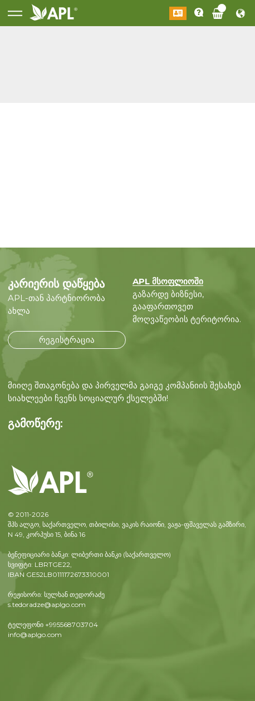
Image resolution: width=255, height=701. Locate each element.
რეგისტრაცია (67, 339)
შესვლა (178, 13)
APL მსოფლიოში (168, 281)
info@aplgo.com (35, 634)
